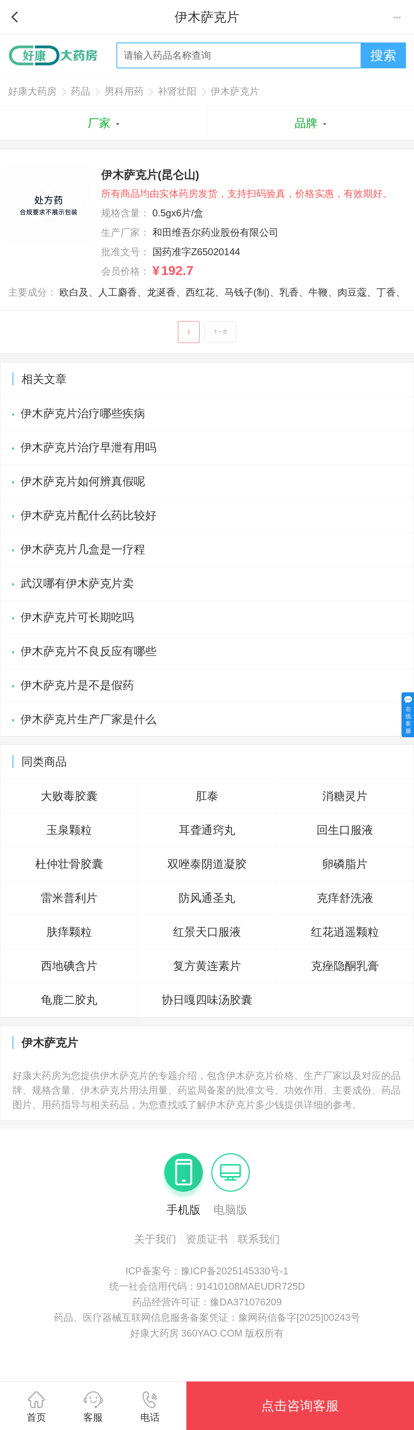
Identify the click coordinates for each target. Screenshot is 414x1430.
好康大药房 (32, 91)
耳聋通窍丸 (207, 830)
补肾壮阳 (177, 91)
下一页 (220, 332)
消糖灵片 (345, 796)
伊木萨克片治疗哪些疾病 (83, 413)
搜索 (383, 55)
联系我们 (259, 1239)
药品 (80, 91)
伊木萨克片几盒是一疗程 (83, 549)
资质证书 (207, 1239)
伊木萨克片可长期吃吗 (77, 617)
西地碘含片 (69, 966)
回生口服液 (345, 830)
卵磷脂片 (345, 864)
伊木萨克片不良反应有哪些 (88, 651)
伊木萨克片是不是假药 (77, 685)
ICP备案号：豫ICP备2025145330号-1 (207, 1270)
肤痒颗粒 (69, 932)
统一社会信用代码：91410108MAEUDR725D (207, 1286)
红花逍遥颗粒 (345, 932)
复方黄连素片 (207, 966)
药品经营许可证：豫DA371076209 (206, 1302)
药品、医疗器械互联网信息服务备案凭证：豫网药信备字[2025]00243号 (207, 1317)
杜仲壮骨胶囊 (69, 864)
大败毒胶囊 (69, 796)
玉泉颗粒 (69, 830)
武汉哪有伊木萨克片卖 (77, 583)
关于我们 (155, 1239)
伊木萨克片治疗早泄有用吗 (88, 447)
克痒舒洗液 (345, 898)
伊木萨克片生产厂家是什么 (88, 719)
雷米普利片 (69, 898)
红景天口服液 (207, 932)
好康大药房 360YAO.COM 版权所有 (207, 1333)
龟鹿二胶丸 (69, 1000)
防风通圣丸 (207, 898)
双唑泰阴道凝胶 (207, 864)
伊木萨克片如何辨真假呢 (83, 481)
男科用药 (124, 91)
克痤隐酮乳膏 (345, 966)
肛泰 (207, 796)
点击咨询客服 (300, 1405)
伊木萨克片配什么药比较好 (88, 515)
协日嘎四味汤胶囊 (207, 1000)
